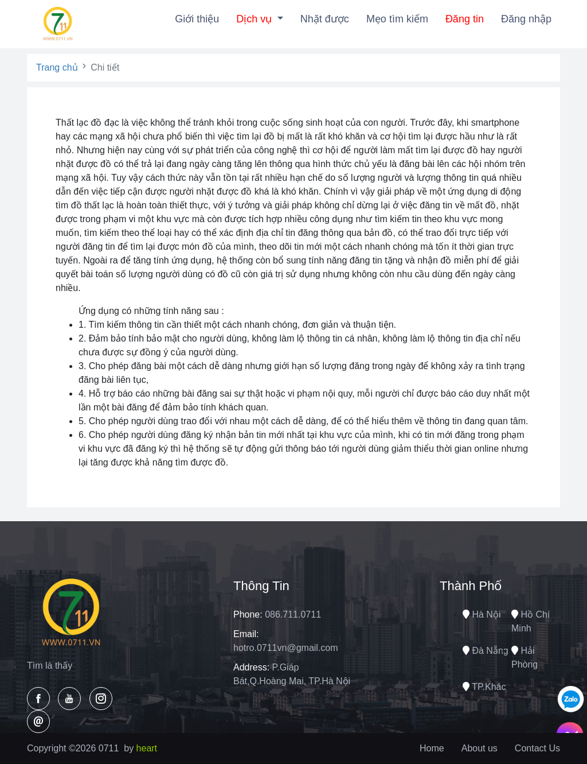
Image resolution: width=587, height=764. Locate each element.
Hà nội (481, 614)
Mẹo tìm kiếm (397, 19)
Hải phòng (524, 657)
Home (432, 748)
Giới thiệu (197, 19)
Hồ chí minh (530, 621)
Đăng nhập (526, 19)
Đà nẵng (485, 651)
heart (146, 748)
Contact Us (537, 748)
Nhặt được (324, 19)
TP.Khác (484, 687)
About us (479, 748)
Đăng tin (464, 19)
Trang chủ (57, 67)
